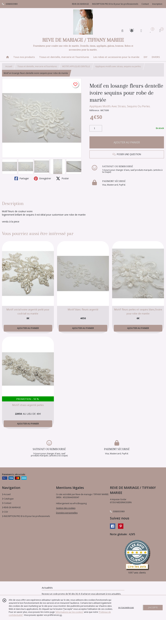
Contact (145, 4)
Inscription (157, 4)
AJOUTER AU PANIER (127, 142)
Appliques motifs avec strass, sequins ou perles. (118, 66)
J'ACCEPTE (153, 607)
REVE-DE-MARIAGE (11, 507)
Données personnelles (67, 512)
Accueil (8, 66)
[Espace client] (141, 30)
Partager (21, 178)
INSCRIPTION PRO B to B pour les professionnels (26, 516)
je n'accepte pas (126, 607)
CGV (5, 511)
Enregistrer (42, 178)
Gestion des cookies (65, 508)
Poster (62, 178)
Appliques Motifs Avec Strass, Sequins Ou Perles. (119, 106)
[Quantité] (95, 128)
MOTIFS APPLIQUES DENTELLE (76, 66)
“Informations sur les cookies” (69, 612)
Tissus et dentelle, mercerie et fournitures (37, 66)
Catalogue (8, 498)
